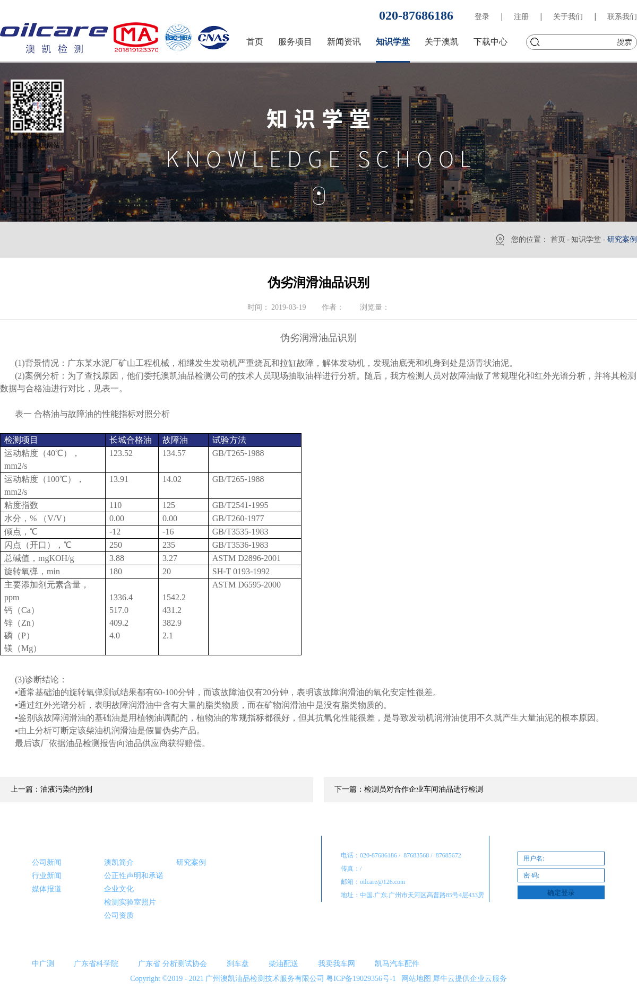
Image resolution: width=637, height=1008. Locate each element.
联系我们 (622, 17)
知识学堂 (586, 239)
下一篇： (408, 789)
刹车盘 (238, 964)
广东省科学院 (96, 964)
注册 (521, 17)
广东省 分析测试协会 (172, 964)
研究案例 (622, 239)
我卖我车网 (336, 964)
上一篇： (51, 789)
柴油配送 (283, 964)
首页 (254, 41)
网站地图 (414, 979)
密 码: (531, 875)
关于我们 (568, 17)
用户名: (533, 858)
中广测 (43, 964)
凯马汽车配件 (397, 964)
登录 (482, 17)
